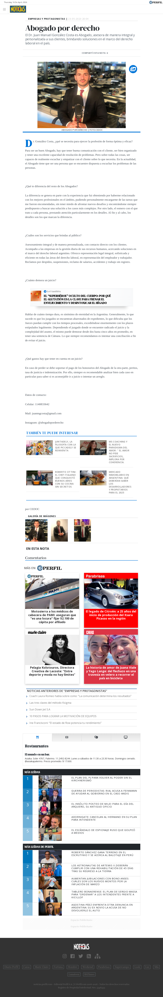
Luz (147, 967)
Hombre (72, 967)
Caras (26, 967)
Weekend (87, 967)
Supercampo (122, 967)
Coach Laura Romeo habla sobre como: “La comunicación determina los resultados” (80, 696)
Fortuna (58, 967)
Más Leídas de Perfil (39, 847)
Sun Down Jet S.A (39, 709)
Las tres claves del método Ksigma (50, 703)
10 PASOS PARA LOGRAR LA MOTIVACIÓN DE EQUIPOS (62, 716)
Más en (43, 568)
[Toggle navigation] (5, 9)
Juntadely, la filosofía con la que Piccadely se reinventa (65, 446)
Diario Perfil (11, 967)
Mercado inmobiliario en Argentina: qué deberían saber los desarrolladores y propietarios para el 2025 (120, 482)
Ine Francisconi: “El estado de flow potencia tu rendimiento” (65, 723)
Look (137, 967)
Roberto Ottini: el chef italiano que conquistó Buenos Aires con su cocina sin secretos (65, 479)
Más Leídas (32, 772)
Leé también (54, 291)
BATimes (89, 974)
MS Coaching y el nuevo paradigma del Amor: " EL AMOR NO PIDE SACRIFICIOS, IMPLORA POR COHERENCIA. (119, 452)
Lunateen (74, 974)
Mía (156, 967)
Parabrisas (104, 967)
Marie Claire (42, 967)
